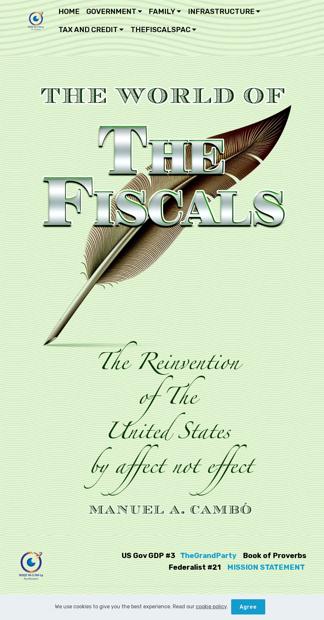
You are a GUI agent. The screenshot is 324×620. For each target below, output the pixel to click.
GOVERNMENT (111, 11)
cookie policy (211, 608)
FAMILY (162, 11)
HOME (69, 11)
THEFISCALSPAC (161, 29)
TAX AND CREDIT (88, 29)
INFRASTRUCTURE (221, 11)
